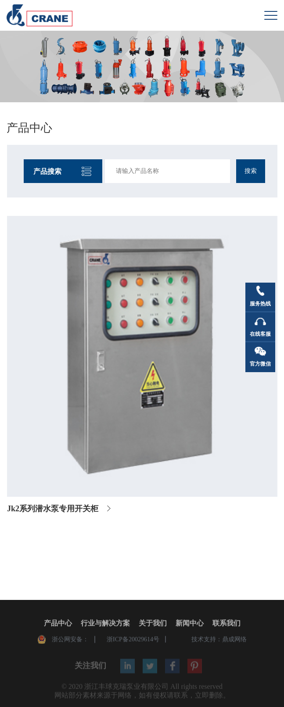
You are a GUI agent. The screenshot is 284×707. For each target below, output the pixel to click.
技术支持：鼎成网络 (219, 640)
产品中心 (58, 624)
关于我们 (153, 624)
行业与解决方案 (105, 624)
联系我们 (226, 624)
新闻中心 (190, 624)
